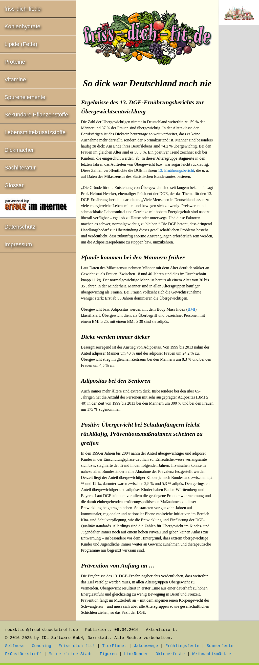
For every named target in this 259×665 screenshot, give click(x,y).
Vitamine (15, 79)
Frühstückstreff (23, 654)
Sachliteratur (20, 167)
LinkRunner (136, 654)
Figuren (108, 654)
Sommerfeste (220, 646)
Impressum (18, 244)
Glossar (14, 185)
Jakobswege (146, 646)
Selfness (15, 646)
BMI (191, 309)
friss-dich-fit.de (23, 9)
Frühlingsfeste (182, 646)
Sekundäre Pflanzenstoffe (36, 114)
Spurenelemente (25, 97)
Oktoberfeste (170, 654)
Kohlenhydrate (22, 26)
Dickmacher (19, 150)
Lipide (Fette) (21, 44)
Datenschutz (20, 227)
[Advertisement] (239, 113)
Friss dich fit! (76, 646)
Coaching (41, 646)
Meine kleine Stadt (71, 654)
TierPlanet (114, 646)
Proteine (15, 62)
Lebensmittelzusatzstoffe (35, 132)
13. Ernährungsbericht (176, 170)
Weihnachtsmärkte (211, 654)
